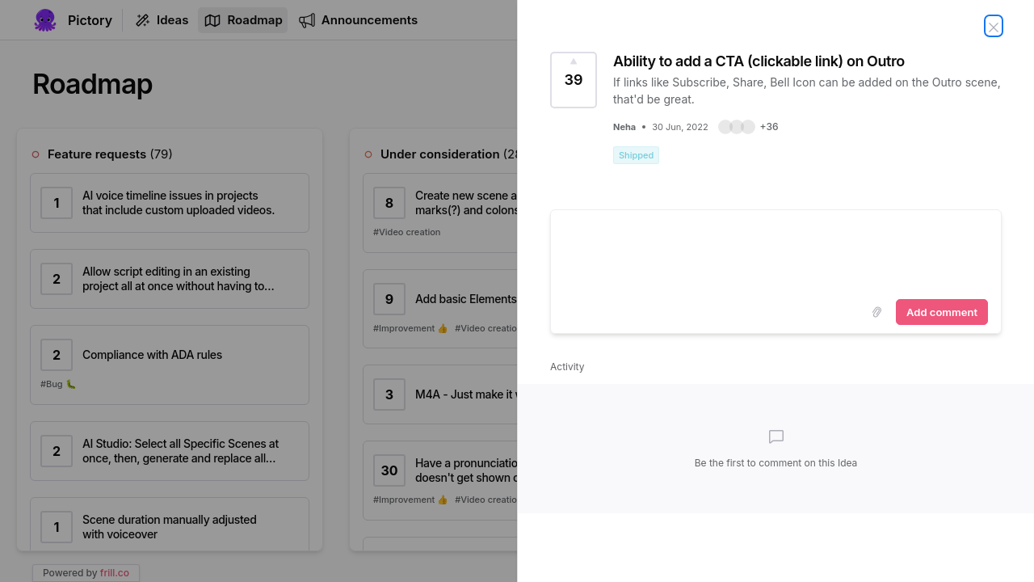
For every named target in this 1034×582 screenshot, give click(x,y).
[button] (748, 127)
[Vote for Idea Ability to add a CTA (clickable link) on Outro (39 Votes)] (573, 80)
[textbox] (776, 251)
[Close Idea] (994, 26)
